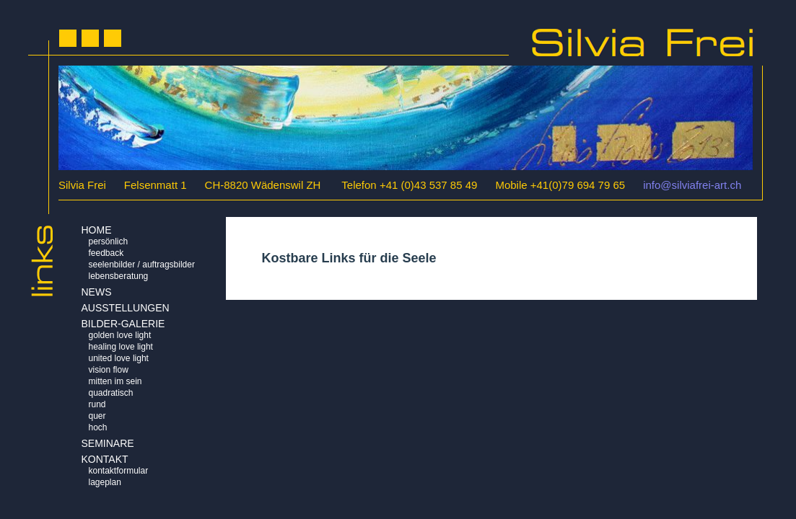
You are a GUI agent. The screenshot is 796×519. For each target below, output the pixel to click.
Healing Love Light (121, 347)
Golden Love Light (120, 335)
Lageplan (105, 482)
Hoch (98, 427)
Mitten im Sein (115, 381)
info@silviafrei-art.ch (692, 185)
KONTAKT (105, 459)
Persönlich (108, 241)
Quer (97, 416)
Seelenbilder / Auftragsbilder (142, 265)
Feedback (106, 253)
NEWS (97, 292)
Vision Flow (108, 370)
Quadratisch (111, 393)
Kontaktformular (119, 471)
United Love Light (119, 358)
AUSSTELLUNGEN (126, 308)
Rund (97, 404)
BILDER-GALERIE (123, 323)
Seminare (108, 443)
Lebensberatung (119, 276)
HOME (97, 230)
